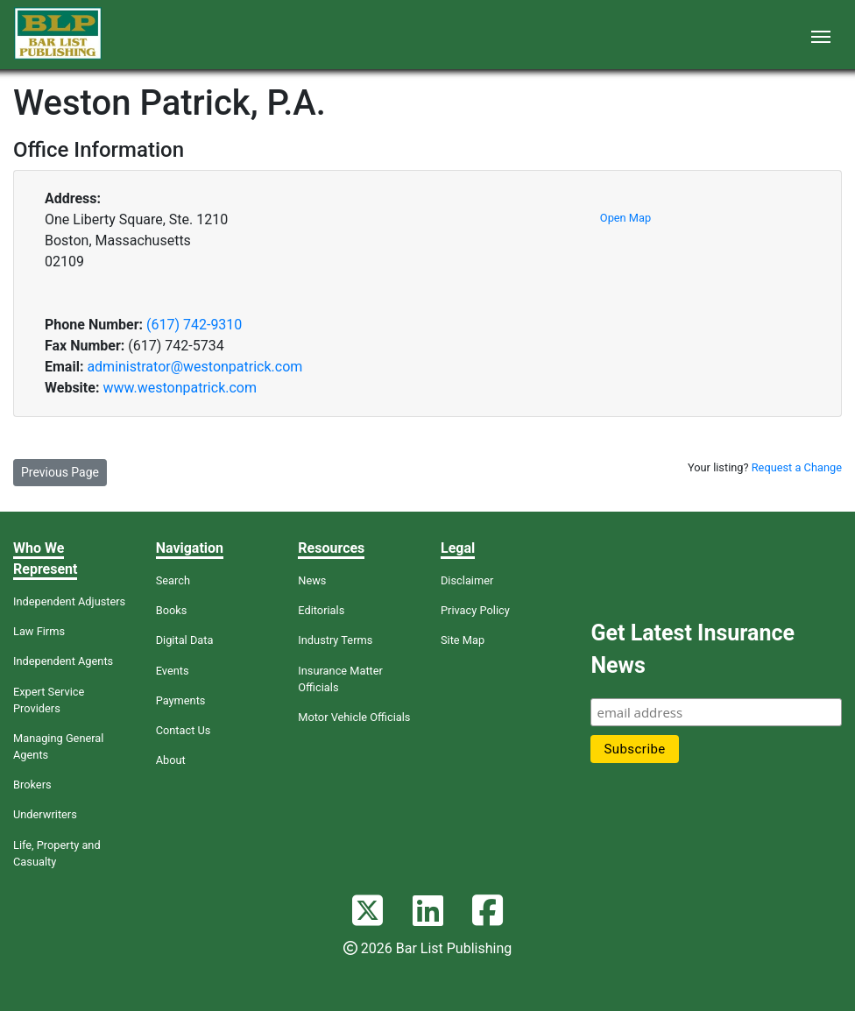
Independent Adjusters (69, 601)
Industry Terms (335, 640)
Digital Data (185, 640)
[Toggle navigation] (821, 35)
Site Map (462, 640)
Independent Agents (63, 661)
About (171, 760)
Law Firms (39, 631)
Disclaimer (467, 580)
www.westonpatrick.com (179, 387)
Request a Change (797, 467)
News (312, 580)
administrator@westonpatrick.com (194, 366)
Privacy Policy (475, 610)
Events (172, 670)
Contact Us (183, 730)
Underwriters (45, 814)
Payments (181, 700)
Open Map (625, 217)
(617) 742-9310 (194, 324)
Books (171, 610)
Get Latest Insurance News (692, 649)
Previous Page (60, 472)
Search (173, 580)
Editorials (321, 610)
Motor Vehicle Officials (354, 717)
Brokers (32, 784)
